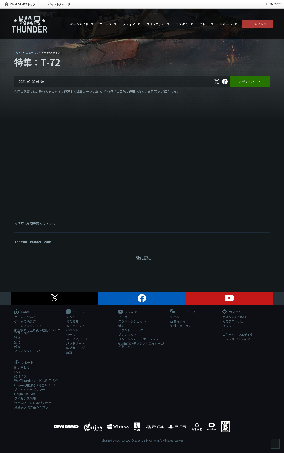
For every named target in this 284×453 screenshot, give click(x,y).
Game (22, 312)
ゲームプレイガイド (28, 325)
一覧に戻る (142, 258)
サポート (226, 24)
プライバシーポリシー (29, 389)
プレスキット (127, 334)
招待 (17, 342)
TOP (17, 52)
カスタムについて (234, 316)
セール (70, 334)
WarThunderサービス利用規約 (36, 380)
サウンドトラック (130, 330)
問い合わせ (22, 367)
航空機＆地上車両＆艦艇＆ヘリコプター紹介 (37, 332)
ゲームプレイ (257, 23)
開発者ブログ (75, 347)
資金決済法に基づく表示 (31, 407)
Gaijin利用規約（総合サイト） (35, 385)
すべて (70, 316)
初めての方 (275, 4)
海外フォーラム (181, 325)
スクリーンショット (132, 321)
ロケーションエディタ (237, 334)
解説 (69, 352)
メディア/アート (250, 81)
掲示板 (174, 316)
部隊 (17, 346)
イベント (72, 330)
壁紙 (121, 325)
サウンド (228, 325)
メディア (129, 24)
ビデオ (123, 316)
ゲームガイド (79, 24)
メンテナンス (75, 325)
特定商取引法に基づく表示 (32, 402)
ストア (204, 24)
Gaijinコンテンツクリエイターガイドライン (141, 345)
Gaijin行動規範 (24, 393)
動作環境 (20, 376)
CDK (225, 330)
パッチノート (75, 343)
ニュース (106, 24)
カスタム (182, 24)
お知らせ (72, 321)
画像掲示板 (178, 321)
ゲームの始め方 (25, 321)
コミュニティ (155, 24)
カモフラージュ (233, 321)
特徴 (17, 337)
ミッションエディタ (236, 338)
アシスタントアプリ (28, 350)
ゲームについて (25, 316)
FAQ (17, 371)
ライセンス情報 (25, 398)
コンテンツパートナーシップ (138, 338)
